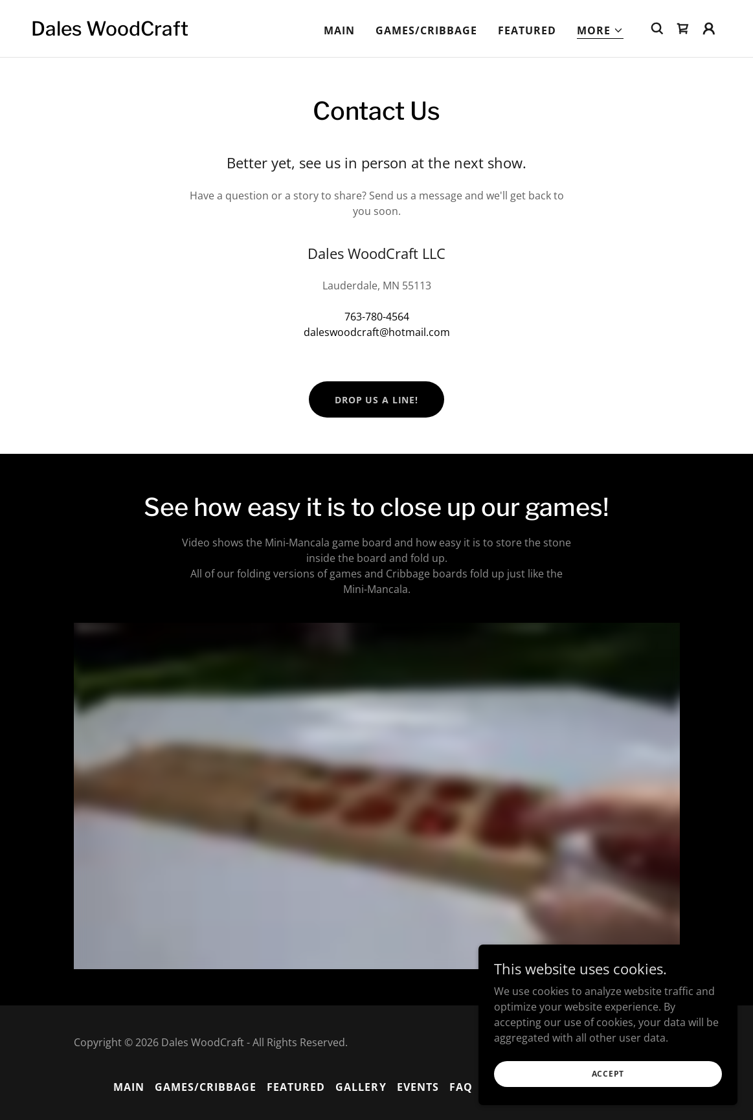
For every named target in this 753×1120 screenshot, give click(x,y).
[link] (109, 32)
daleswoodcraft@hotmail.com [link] (377, 332)
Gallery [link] (360, 1087)
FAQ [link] (461, 1087)
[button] (600, 31)
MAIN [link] (339, 30)
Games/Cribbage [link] (426, 30)
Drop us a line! (376, 400)
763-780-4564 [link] (376, 316)
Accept (608, 1073)
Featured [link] (527, 30)
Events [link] (418, 1087)
